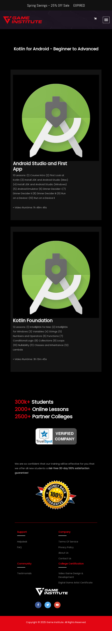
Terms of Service (68, 541)
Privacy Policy (66, 547)
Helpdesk (22, 541)
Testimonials (24, 573)
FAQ (19, 547)
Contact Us (64, 558)
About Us (63, 552)
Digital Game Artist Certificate (75, 582)
